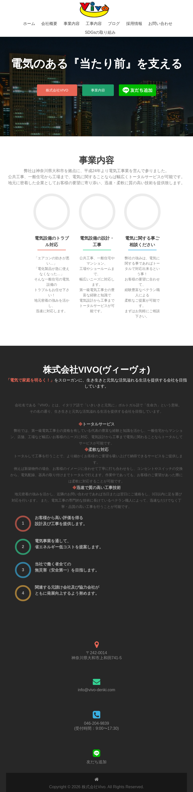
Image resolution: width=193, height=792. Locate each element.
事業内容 (72, 23)
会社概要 (49, 23)
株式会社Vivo (57, 90)
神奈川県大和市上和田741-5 (96, 658)
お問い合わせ (160, 23)
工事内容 (94, 23)
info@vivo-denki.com (96, 690)
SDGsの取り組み (100, 32)
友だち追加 (96, 762)
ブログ (114, 23)
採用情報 (134, 23)
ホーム (29, 23)
